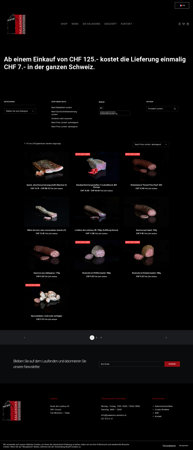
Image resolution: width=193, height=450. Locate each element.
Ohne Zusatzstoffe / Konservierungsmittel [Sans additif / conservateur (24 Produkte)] (109, 113)
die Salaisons (91, 23)
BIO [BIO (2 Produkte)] (101, 108)
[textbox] (20, 111)
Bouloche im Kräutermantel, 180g (146, 273)
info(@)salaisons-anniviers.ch (113, 415)
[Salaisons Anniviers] (17, 24)
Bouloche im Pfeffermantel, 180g (96, 273)
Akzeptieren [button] (183, 446)
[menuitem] (182, 5)
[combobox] (20, 111)
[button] (46, 167)
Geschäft (110, 23)
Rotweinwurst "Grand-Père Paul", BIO (146, 185)
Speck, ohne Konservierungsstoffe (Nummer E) (47, 185)
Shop (64, 23)
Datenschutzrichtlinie (164, 406)
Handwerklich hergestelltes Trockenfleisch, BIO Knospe (96, 186)
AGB (157, 413)
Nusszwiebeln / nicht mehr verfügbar (46, 316)
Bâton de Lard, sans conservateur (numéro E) (46, 230)
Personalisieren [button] (169, 445)
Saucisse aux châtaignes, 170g (47, 273)
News (75, 23)
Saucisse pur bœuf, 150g (146, 230)
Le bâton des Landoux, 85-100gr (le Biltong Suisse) (96, 230)
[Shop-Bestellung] (151, 144)
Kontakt (126, 23)
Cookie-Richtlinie (162, 409)
